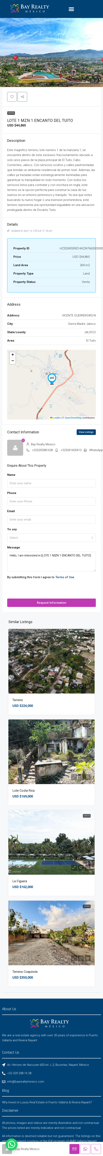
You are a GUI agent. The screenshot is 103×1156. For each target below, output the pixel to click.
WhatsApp (96, 450)
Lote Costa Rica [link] (23, 790)
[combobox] (51, 538)
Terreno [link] (17, 700)
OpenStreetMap (73, 417)
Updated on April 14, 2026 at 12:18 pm (29, 230)
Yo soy (12, 529)
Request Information (51, 603)
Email (11, 511)
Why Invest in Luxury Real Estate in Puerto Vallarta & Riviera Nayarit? (47, 1102)
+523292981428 (42, 450)
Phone (11, 493)
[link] (51, 661)
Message (13, 547)
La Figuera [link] (19, 881)
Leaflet (55, 417)
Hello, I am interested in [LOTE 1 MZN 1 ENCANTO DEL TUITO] (51, 562)
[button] (71, 9)
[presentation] (37, 591)
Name (11, 475)
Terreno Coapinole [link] (25, 972)
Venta (11, 113)
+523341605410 (70, 450)
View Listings (86, 432)
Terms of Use (64, 577)
